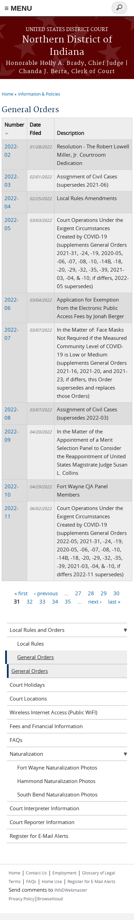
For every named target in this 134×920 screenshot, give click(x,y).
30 (116, 593)
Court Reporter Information (42, 822)
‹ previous (46, 593)
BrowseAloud (50, 898)
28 (91, 593)
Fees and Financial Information (46, 726)
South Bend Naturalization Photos (57, 794)
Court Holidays (27, 684)
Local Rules (30, 643)
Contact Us (36, 872)
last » (114, 601)
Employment (64, 872)
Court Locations (28, 698)
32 (30, 601)
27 (78, 593)
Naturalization (26, 753)
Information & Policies (39, 94)
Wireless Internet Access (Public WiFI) (53, 712)
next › (95, 601)
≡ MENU (18, 8)
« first (21, 593)
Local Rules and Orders (37, 629)
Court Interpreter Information (44, 808)
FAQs (16, 739)
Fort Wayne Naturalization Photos (57, 767)
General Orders (35, 657)
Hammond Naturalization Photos (56, 780)
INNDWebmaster (70, 890)
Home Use (52, 881)
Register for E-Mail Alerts (39, 835)
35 (68, 601)
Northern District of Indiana (67, 46)
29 (104, 593)
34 (55, 601)
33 (42, 601)
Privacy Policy (21, 898)
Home (7, 94)
